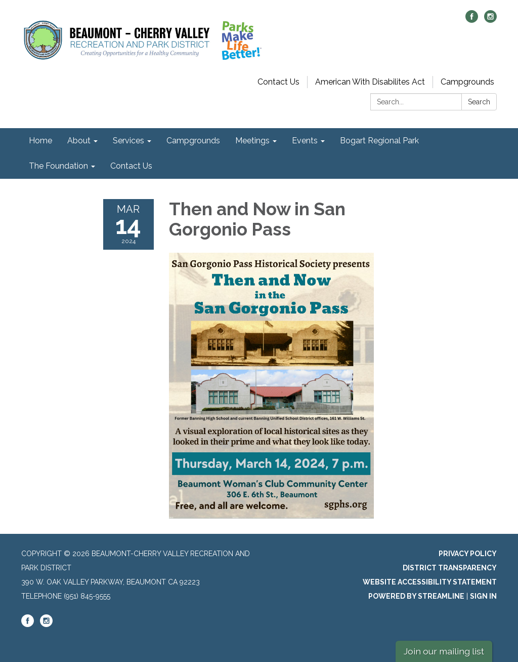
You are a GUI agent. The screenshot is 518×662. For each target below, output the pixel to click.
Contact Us (278, 82)
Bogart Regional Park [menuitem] (379, 140)
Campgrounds (467, 82)
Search (479, 102)
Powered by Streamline (416, 596)
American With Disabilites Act (370, 82)
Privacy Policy (468, 554)
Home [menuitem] (40, 140)
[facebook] (471, 20)
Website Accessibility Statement (430, 582)
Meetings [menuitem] (252, 140)
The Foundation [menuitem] (58, 166)
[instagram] (490, 20)
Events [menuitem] (305, 140)
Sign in (483, 596)
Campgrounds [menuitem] (193, 140)
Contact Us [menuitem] (131, 166)
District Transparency (450, 568)
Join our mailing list (444, 651)
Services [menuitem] (128, 140)
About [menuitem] (79, 140)
